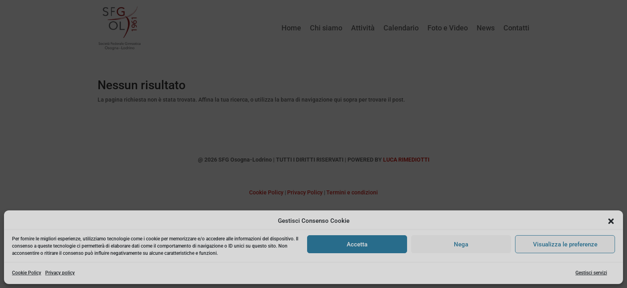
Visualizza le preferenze (565, 244)
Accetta (357, 244)
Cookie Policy (26, 273)
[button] (611, 221)
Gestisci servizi (591, 273)
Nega (461, 244)
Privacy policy (60, 273)
